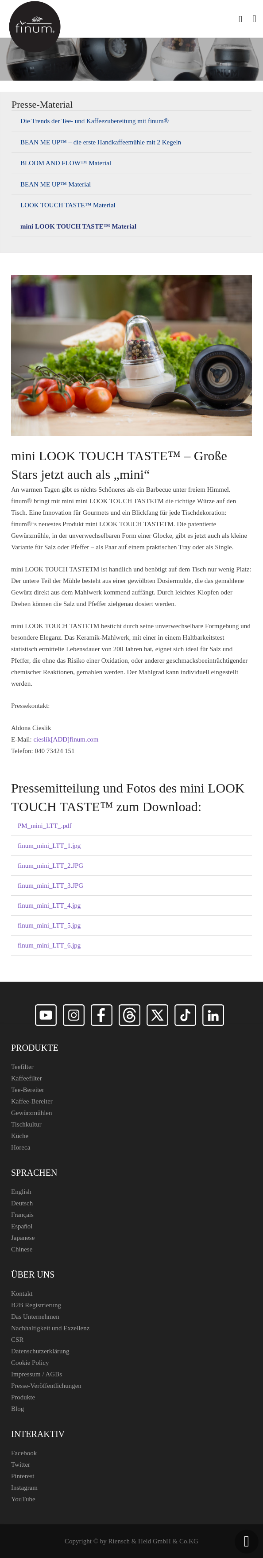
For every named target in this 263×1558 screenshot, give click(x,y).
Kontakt (21, 1293)
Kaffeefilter (26, 1078)
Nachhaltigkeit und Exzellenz (50, 1328)
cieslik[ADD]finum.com (65, 739)
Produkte (23, 1397)
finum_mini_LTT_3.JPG (50, 885)
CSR (17, 1339)
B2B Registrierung (36, 1305)
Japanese (23, 1237)
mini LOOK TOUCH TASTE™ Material (78, 226)
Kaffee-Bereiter (32, 1101)
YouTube (23, 1499)
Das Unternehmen (35, 1316)
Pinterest (23, 1476)
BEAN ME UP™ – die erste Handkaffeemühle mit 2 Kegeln (100, 142)
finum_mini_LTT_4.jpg (49, 905)
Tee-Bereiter (27, 1089)
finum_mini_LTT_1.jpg (49, 845)
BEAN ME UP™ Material (55, 184)
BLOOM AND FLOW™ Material (65, 163)
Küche (19, 1135)
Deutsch (22, 1203)
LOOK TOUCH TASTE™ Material (68, 205)
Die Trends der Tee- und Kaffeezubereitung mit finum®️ (94, 120)
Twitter (20, 1464)
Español (21, 1226)
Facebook (24, 1453)
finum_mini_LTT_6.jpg (49, 945)
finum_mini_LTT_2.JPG (50, 865)
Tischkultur (26, 1124)
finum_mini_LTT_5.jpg (49, 925)
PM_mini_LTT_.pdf (45, 825)
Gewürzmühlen (31, 1112)
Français (22, 1214)
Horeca (20, 1147)
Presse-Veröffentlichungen (46, 1385)
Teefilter (22, 1066)
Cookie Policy (30, 1362)
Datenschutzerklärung (40, 1351)
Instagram (24, 1487)
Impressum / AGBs (36, 1374)
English (21, 1191)
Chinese (21, 1249)
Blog (17, 1408)
